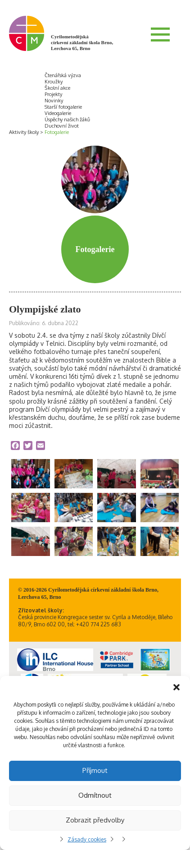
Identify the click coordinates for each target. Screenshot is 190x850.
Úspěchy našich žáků (67, 119)
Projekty (53, 94)
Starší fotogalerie (63, 107)
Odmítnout (95, 795)
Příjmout (95, 770)
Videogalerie (58, 113)
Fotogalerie (57, 132)
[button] (176, 687)
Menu (160, 34)
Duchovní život (62, 126)
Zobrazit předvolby (95, 820)
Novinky (54, 100)
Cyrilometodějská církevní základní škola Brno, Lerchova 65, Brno (82, 42)
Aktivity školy (24, 132)
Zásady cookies (87, 839)
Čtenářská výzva (63, 75)
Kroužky (54, 81)
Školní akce (57, 88)
